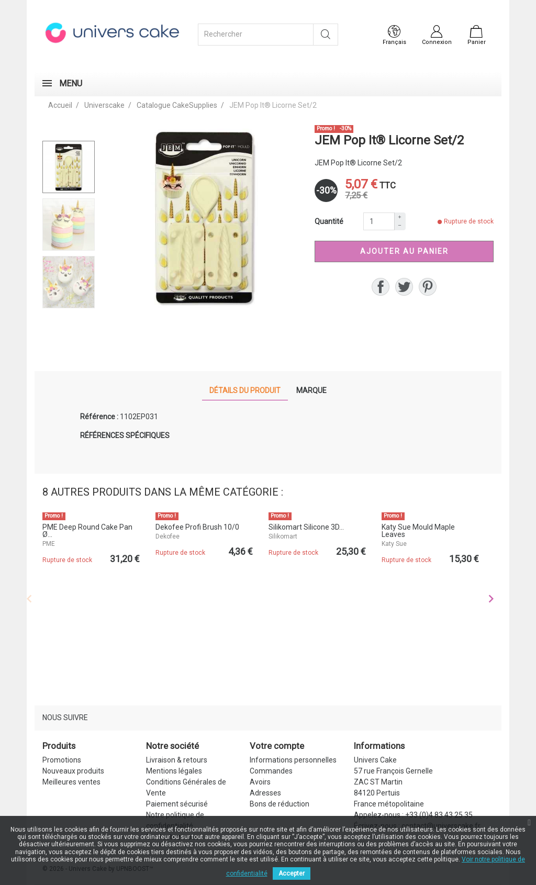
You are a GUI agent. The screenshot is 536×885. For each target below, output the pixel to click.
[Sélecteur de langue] (394, 35)
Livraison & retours (176, 760)
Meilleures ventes (71, 782)
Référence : (99, 416)
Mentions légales (174, 771)
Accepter (291, 873)
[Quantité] (379, 221)
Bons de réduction (279, 804)
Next (491, 599)
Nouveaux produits (73, 771)
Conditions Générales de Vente (186, 787)
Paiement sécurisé (177, 804)
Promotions (61, 760)
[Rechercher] (255, 35)
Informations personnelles (293, 760)
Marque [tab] (311, 390)
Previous (29, 599)
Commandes (271, 771)
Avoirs (260, 782)
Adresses (265, 793)
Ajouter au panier (404, 251)
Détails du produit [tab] (245, 390)
